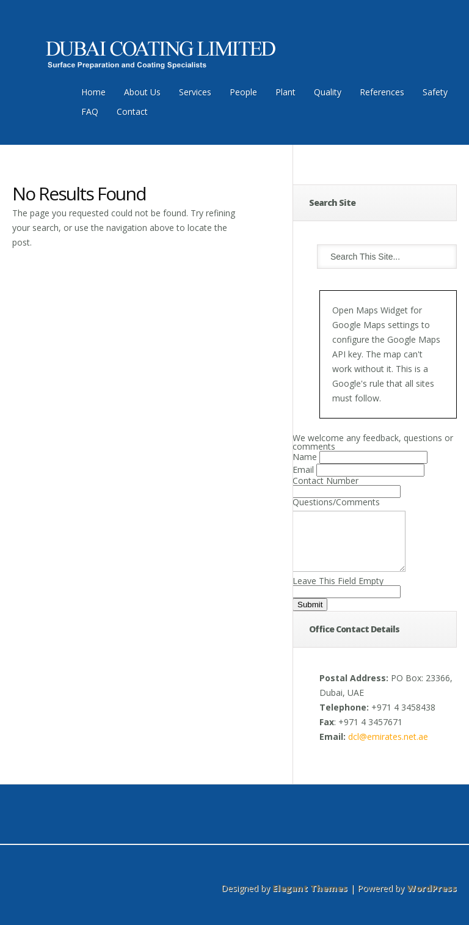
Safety (435, 92)
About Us (142, 92)
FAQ (89, 111)
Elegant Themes (309, 899)
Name (305, 456)
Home (93, 92)
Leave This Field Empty (338, 592)
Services (195, 92)
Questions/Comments (336, 502)
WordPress (432, 899)
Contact (132, 111)
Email (303, 469)
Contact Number (325, 480)
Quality (327, 92)
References (382, 92)
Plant (285, 92)
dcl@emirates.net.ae (388, 747)
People (243, 92)
